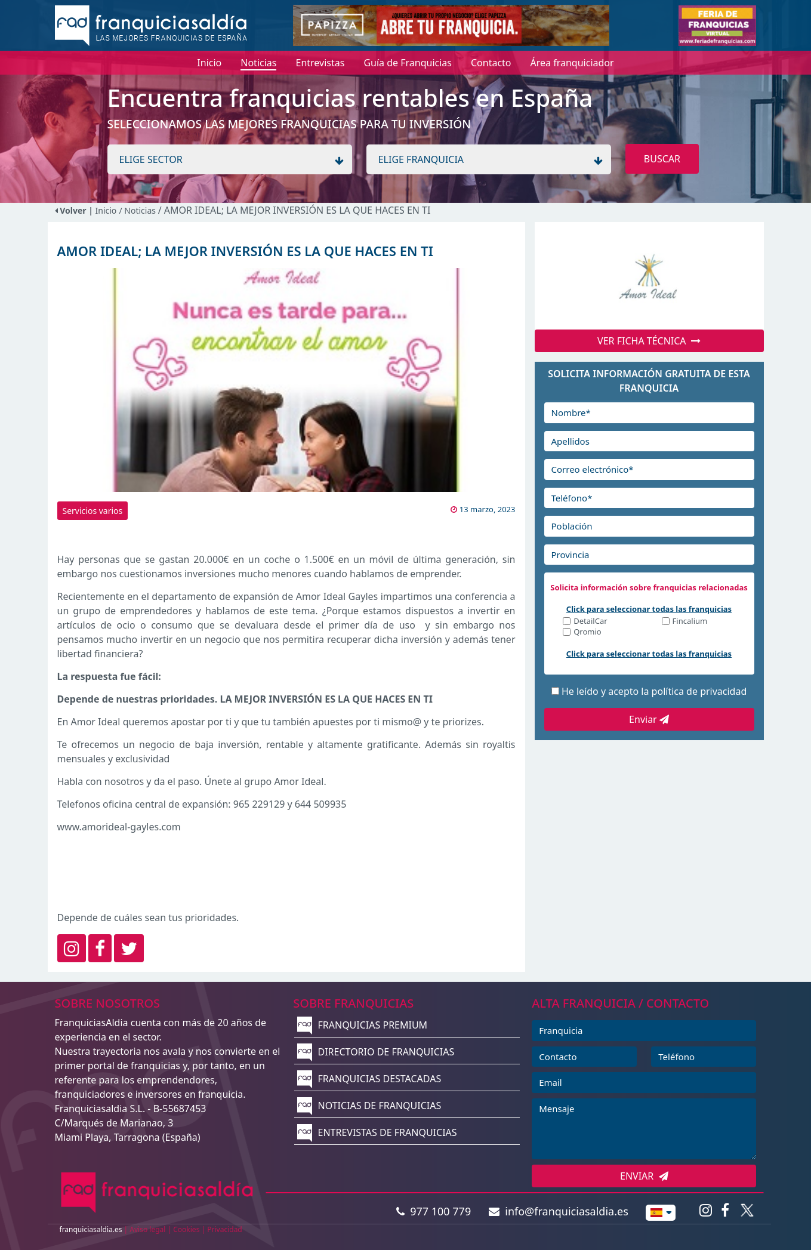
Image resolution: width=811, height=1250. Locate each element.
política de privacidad (699, 691)
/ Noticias (138, 210)
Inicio (106, 210)
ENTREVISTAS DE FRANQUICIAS (377, 1132)
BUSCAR (662, 158)
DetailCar (590, 621)
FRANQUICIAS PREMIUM (362, 1025)
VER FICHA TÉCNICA (649, 340)
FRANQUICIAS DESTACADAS (369, 1078)
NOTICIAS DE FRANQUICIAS (369, 1105)
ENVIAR (644, 1176)
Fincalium (690, 621)
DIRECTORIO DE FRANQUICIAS (375, 1051)
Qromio (587, 632)
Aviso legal (147, 1229)
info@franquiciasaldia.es (558, 1211)
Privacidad (224, 1229)
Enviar (649, 719)
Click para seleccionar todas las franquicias (649, 609)
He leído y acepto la (654, 691)
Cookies (186, 1229)
